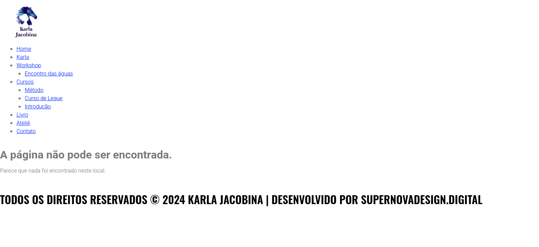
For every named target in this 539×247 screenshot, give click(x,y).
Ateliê (23, 123)
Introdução (38, 107)
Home (23, 49)
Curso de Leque (44, 98)
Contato (26, 131)
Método (34, 90)
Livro (22, 115)
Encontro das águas (49, 74)
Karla (22, 57)
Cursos (25, 82)
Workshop (28, 65)
